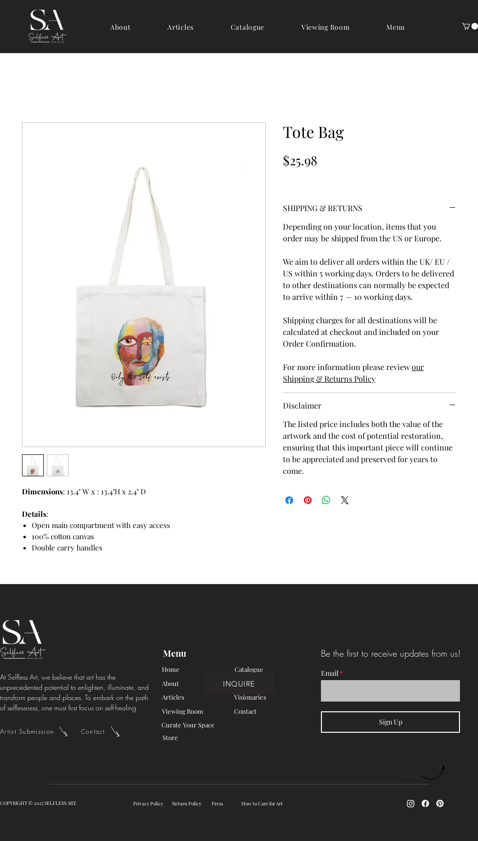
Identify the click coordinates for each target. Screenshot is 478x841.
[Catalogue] (269, 669)
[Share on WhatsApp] (326, 500)
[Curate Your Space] (209, 725)
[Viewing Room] (196, 711)
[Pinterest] (440, 803)
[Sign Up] (390, 722)
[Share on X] (345, 500)
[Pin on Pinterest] (308, 500)
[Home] (196, 669)
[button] (395, 27)
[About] (196, 683)
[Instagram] (411, 803)
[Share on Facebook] (289, 500)
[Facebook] (425, 803)
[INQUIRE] (239, 684)
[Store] (197, 737)
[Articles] (196, 697)
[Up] (425, 772)
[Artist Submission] (40, 731)
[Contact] (106, 731)
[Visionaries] (268, 697)
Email (330, 673)
